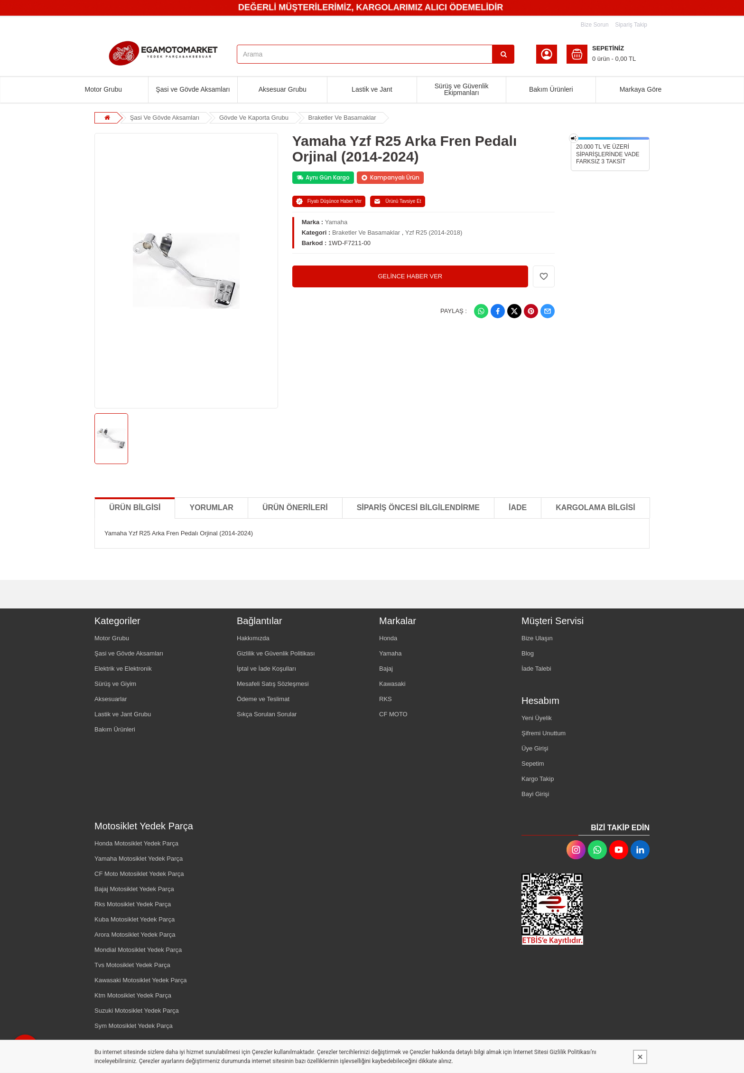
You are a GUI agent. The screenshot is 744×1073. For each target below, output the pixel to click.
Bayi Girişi (535, 794)
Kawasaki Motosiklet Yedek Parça (140, 980)
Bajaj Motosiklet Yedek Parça (134, 889)
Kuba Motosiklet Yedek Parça (134, 919)
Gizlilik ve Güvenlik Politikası (276, 653)
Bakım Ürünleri (551, 89)
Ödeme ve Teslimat (263, 699)
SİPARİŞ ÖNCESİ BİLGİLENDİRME (418, 507)
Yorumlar (211, 507)
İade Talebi (536, 668)
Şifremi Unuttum (543, 733)
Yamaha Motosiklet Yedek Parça (138, 858)
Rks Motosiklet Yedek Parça (132, 904)
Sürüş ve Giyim (115, 683)
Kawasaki (392, 683)
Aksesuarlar (110, 699)
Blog (527, 653)
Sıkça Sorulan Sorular (267, 714)
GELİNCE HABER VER (410, 276)
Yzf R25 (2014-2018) (434, 232)
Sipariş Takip (631, 24)
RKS (385, 699)
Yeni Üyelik (536, 718)
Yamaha (336, 222)
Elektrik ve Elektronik (123, 668)
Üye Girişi (534, 748)
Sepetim (532, 763)
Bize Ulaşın (537, 638)
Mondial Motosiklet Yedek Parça (138, 949)
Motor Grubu (103, 89)
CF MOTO (393, 714)
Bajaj (386, 668)
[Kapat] (640, 1057)
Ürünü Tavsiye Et (397, 201)
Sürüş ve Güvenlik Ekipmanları (462, 89)
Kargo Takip (537, 778)
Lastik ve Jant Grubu (122, 714)
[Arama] (503, 54)
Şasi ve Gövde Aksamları (193, 89)
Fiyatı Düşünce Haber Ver (329, 201)
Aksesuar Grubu (283, 89)
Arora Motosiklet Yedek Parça (135, 934)
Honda (388, 638)
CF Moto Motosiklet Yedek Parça (139, 873)
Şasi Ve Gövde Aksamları (165, 117)
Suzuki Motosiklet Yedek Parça (136, 1010)
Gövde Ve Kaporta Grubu (253, 117)
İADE (518, 507)
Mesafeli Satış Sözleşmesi (273, 683)
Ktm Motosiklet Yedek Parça (132, 995)
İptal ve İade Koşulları (266, 668)
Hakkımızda (253, 638)
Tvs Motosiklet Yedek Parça (132, 965)
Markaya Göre (641, 89)
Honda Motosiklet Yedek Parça (136, 843)
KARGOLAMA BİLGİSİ (595, 507)
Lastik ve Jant (372, 89)
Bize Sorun (595, 24)
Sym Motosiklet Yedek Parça (133, 1025)
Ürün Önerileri (295, 507)
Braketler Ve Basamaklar (342, 117)
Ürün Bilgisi (134, 507)
